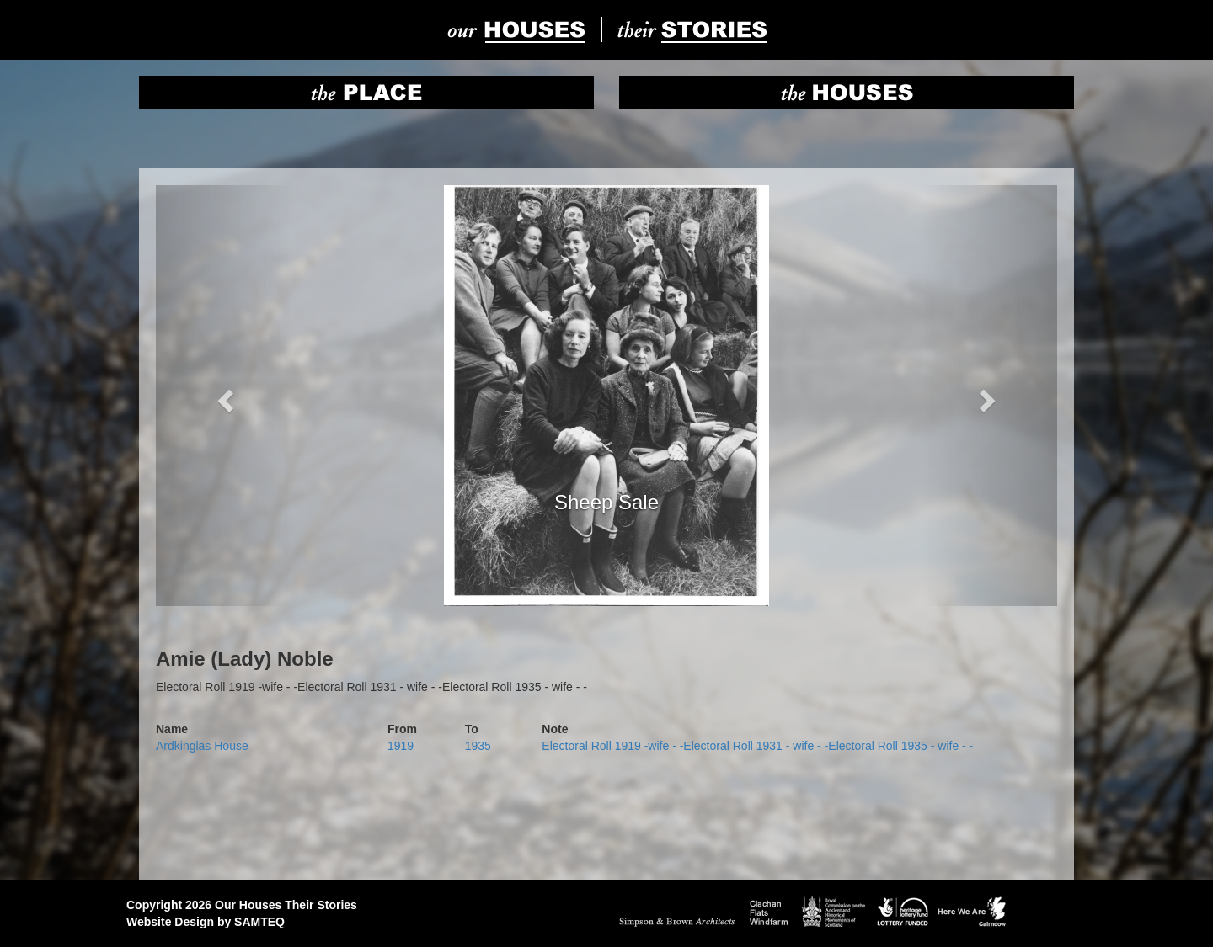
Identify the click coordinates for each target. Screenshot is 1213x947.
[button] (223, 395)
